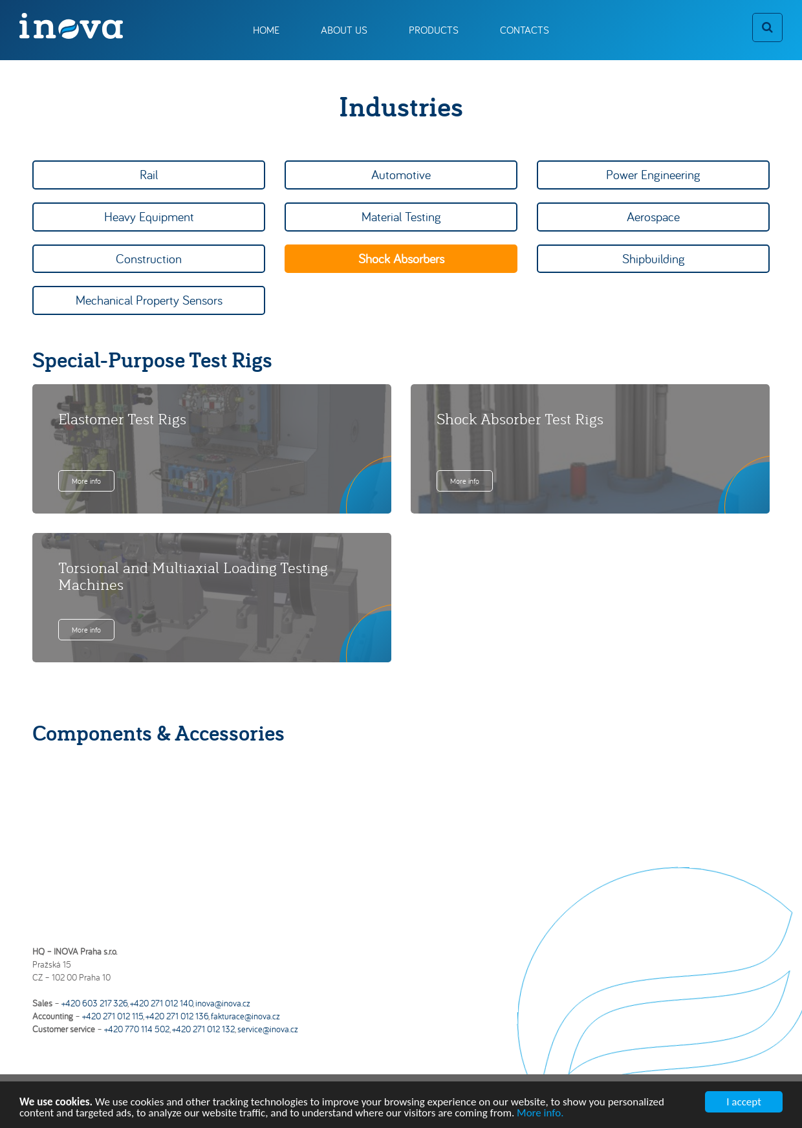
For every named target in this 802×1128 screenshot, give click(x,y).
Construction (149, 258)
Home (266, 29)
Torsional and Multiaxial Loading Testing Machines (193, 575)
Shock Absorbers (401, 258)
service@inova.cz (267, 1029)
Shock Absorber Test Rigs (520, 418)
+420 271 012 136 (177, 1016)
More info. (540, 1115)
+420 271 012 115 (112, 1016)
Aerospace (653, 216)
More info (86, 481)
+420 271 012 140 (161, 1003)
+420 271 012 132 (203, 1029)
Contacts (524, 29)
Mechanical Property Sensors (149, 300)
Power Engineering (653, 174)
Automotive (401, 174)
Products (434, 29)
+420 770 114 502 (136, 1029)
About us (344, 29)
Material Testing (401, 216)
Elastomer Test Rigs (122, 418)
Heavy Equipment (149, 216)
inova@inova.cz (222, 1003)
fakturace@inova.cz (245, 1016)
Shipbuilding (653, 258)
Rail (149, 174)
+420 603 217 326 (94, 1003)
